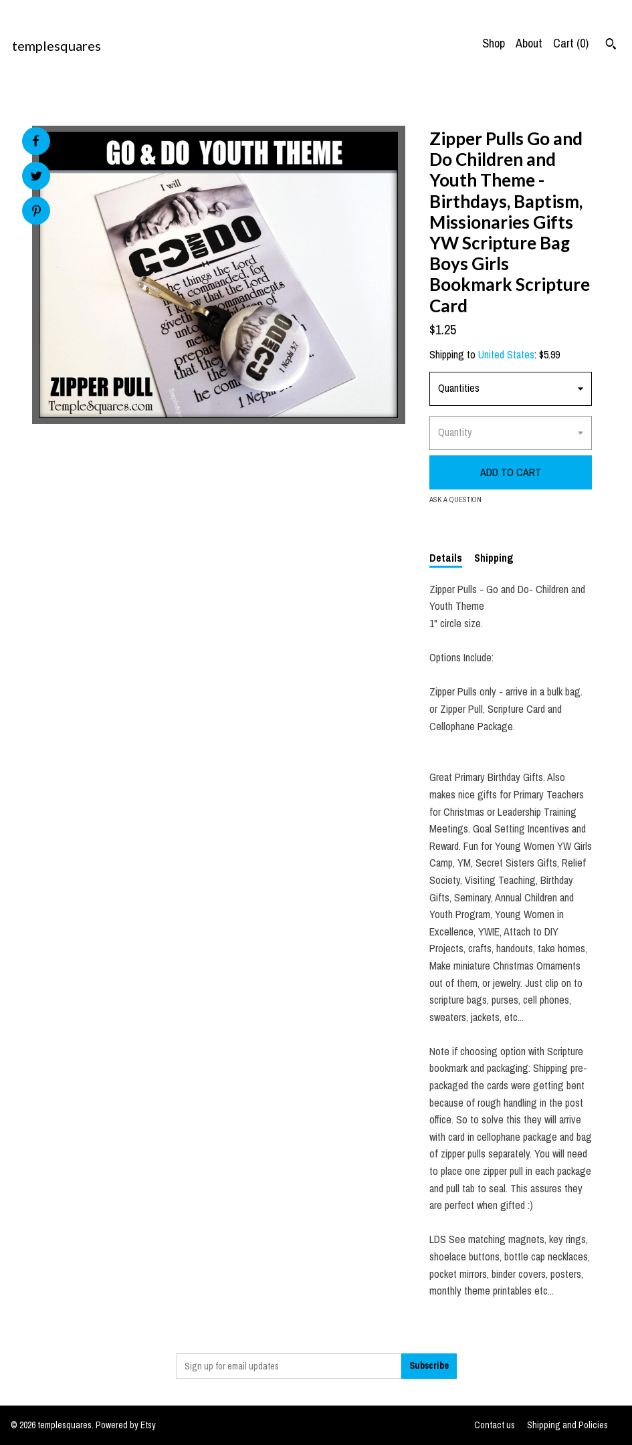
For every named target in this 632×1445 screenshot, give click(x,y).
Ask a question (455, 499)
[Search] (611, 45)
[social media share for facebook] (35, 141)
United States (506, 354)
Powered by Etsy (126, 1425)
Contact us (494, 1425)
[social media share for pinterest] (36, 212)
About (529, 43)
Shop (493, 43)
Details (445, 557)
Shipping (494, 557)
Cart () (571, 43)
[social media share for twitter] (36, 177)
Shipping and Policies (567, 1425)
